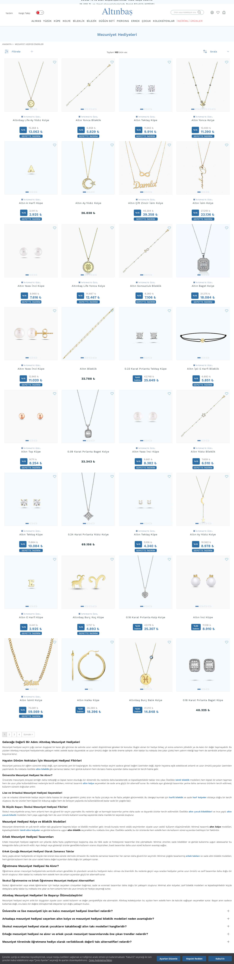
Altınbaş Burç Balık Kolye (145, 700)
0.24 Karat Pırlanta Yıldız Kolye (88, 534)
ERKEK (135, 20)
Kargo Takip (24, 13)
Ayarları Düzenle (168, 958)
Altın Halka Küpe (88, 700)
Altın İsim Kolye (203, 203)
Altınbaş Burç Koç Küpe (88, 617)
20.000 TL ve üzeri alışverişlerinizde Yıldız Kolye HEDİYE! (117, 2)
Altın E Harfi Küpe (31, 617)
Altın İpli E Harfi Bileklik (203, 368)
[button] (27, 108)
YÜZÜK (47, 20)
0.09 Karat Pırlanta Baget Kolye (88, 451)
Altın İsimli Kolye (31, 700)
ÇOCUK (146, 20)
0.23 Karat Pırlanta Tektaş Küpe (146, 368)
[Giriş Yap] (212, 12)
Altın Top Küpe (31, 451)
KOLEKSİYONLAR (164, 20)
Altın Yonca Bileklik (88, 120)
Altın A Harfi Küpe (31, 203)
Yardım (9, 13)
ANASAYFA (7, 44)
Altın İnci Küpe (203, 617)
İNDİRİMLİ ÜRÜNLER (190, 20)
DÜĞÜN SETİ (107, 20)
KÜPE (57, 20)
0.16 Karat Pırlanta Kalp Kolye (145, 617)
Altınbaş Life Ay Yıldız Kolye (31, 120)
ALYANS (36, 20)
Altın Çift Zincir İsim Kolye (145, 203)
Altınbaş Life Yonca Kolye (88, 285)
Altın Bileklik (88, 368)
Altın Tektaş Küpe (145, 120)
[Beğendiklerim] (218, 12)
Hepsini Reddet (194, 958)
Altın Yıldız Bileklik (203, 451)
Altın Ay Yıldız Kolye (88, 203)
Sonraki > (28, 734)
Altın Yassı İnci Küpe (31, 285)
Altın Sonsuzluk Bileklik (145, 285)
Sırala (219, 51)
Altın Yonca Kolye (203, 120)
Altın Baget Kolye (203, 285)
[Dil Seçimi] (40, 13)
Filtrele (22, 51)
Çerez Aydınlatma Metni (100, 960)
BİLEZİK (92, 20)
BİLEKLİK (79, 20)
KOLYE (67, 20)
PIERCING (123, 20)
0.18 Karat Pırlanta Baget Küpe (203, 700)
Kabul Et (220, 958)
